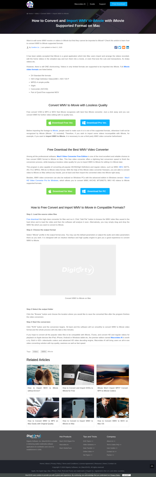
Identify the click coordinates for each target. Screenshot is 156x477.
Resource (98, 463)
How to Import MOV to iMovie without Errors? (43, 389)
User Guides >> (112, 448)
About (47, 463)
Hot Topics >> (87, 455)
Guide (92, 4)
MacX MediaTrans (65, 448)
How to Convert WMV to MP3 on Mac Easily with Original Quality (43, 422)
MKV (121, 167)
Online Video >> (88, 451)
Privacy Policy (56, 463)
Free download (33, 219)
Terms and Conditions (70, 463)
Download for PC (97, 191)
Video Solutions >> (89, 444)
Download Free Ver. (62, 122)
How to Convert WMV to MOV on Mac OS (113, 422)
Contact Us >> (112, 451)
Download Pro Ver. (97, 122)
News (105, 463)
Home (30, 13)
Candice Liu (35, 47)
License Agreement (86, 463)
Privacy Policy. (115, 475)
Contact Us (112, 463)
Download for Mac (62, 191)
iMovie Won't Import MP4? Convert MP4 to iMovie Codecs (113, 389)
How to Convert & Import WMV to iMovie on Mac (78, 422)
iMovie (55, 131)
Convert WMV (46, 13)
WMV (43, 352)
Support (102, 4)
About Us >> (111, 441)
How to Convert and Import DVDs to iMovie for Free (78, 389)
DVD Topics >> (88, 441)
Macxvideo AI (80, 4)
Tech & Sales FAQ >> (114, 444)
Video (37, 13)
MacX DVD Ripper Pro (67, 441)
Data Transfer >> (89, 448)
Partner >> (110, 455)
